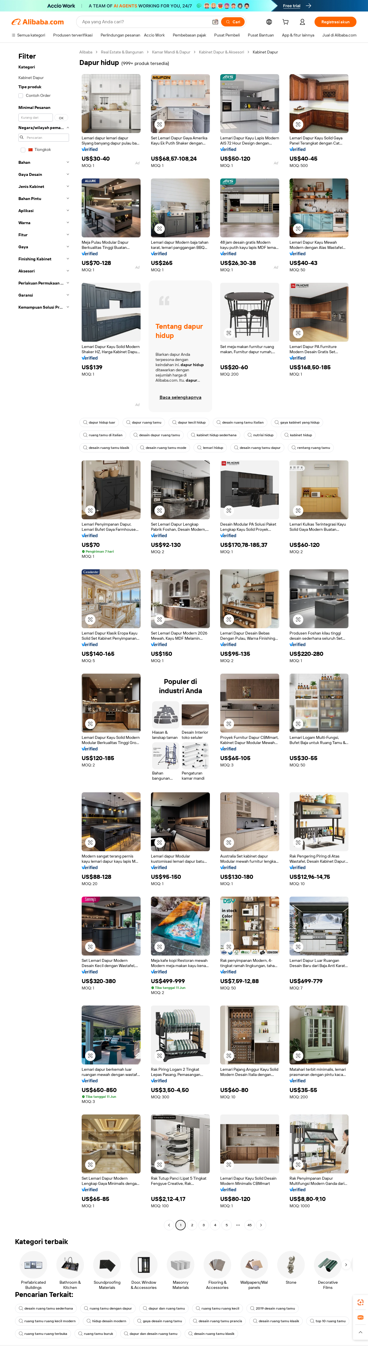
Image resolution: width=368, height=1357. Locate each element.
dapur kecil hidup (189, 422)
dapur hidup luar (99, 422)
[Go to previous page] (169, 1225)
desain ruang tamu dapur (257, 447)
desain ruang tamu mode (163, 447)
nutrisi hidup (260, 435)
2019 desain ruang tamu (272, 1308)
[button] (215, 21)
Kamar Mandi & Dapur (171, 52)
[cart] (286, 22)
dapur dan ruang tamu (164, 1308)
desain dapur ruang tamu (156, 435)
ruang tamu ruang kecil (217, 1308)
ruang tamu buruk (95, 1333)
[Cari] (233, 21)
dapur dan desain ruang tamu (150, 1333)
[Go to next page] (261, 1225)
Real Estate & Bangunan (122, 52)
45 (250, 1225)
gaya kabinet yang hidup (297, 422)
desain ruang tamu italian (240, 422)
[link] (360, 1302)
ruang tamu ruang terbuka (43, 1333)
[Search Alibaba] (144, 22)
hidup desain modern (106, 1321)
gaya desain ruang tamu (159, 1321)
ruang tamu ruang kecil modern (47, 1321)
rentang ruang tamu (311, 447)
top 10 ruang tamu (328, 1321)
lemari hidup (210, 447)
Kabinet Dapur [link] (265, 52)
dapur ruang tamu (143, 422)
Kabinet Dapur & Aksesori (221, 52)
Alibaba (85, 52)
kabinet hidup (298, 435)
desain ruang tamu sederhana (46, 1308)
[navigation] (43, 639)
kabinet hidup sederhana (214, 435)
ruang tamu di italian (102, 435)
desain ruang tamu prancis (217, 1321)
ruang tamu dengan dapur (108, 1308)
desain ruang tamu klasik (106, 447)
